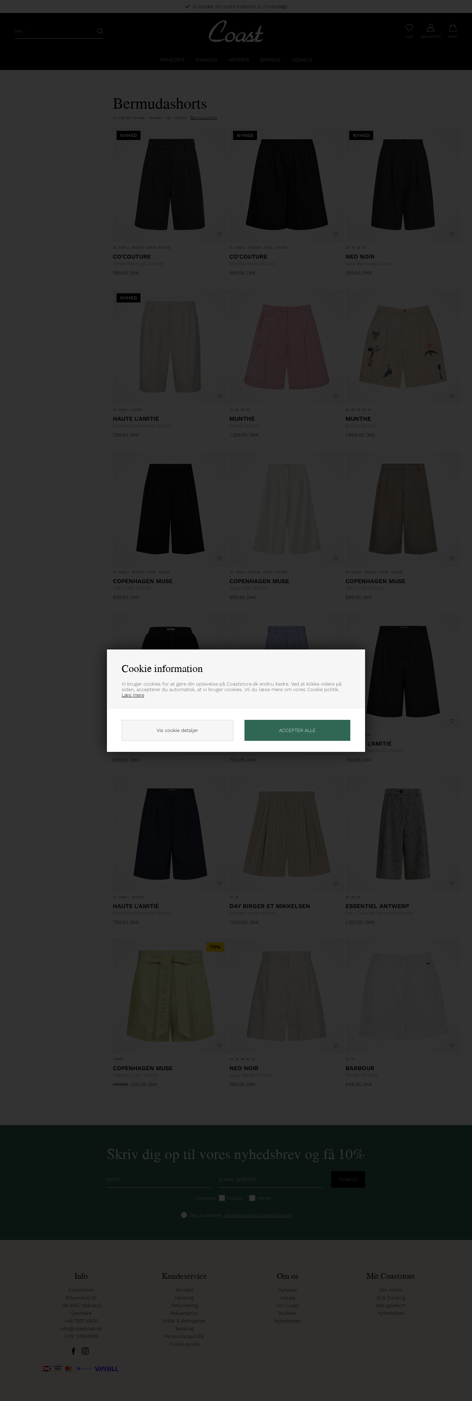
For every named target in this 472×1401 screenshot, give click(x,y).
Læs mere (133, 695)
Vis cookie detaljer (177, 730)
